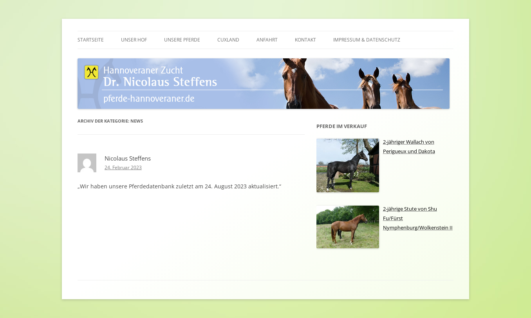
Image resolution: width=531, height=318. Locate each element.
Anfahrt (267, 39)
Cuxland (228, 39)
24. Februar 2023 (123, 167)
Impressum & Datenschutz (366, 39)
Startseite (91, 39)
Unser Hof (134, 39)
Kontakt (305, 39)
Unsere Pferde (182, 39)
